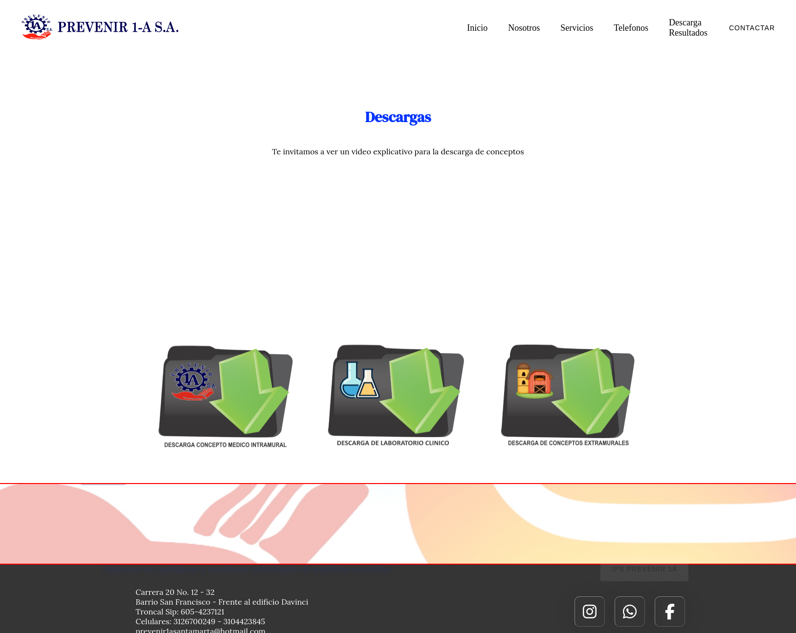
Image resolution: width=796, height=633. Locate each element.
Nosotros (524, 28)
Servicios (576, 28)
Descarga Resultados (688, 28)
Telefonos (631, 28)
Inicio (477, 28)
